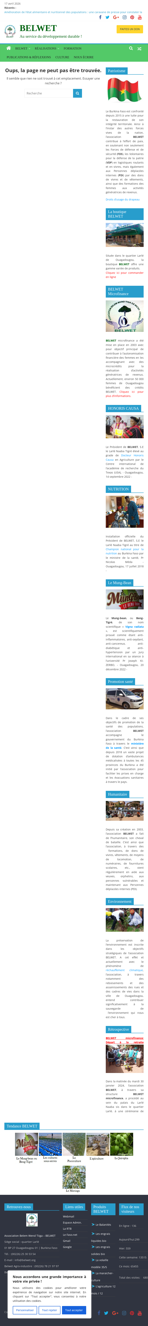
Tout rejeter (49, 1310)
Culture (62, 57)
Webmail (68, 1216)
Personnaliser (24, 1310)
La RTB (67, 1228)
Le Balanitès (101, 1224)
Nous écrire (84, 57)
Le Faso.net (70, 1235)
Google (67, 1247)
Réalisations (45, 48)
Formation (72, 48)
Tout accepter (74, 1310)
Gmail (66, 1241)
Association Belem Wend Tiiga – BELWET (30, 1235)
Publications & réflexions (29, 57)
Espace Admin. (72, 1222)
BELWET (38, 28)
